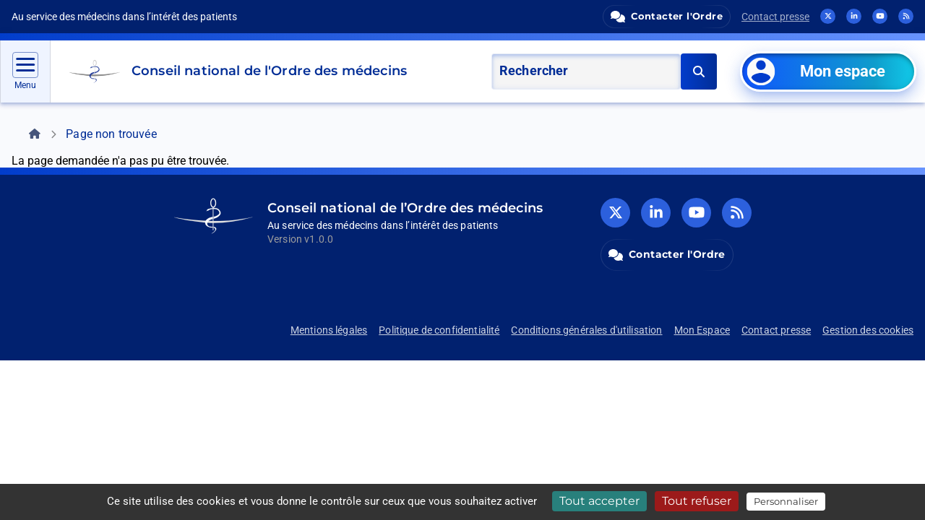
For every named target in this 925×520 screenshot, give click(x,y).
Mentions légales (329, 330)
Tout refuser (696, 501)
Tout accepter (599, 501)
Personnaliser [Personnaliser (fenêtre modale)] (786, 501)
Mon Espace (702, 330)
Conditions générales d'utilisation (586, 330)
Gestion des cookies (867, 330)
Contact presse (775, 16)
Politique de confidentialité (439, 330)
